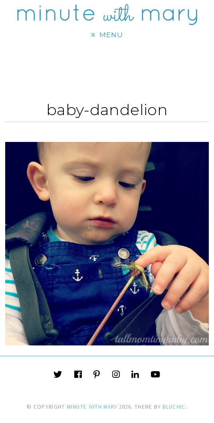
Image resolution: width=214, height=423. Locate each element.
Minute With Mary (92, 406)
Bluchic (173, 406)
